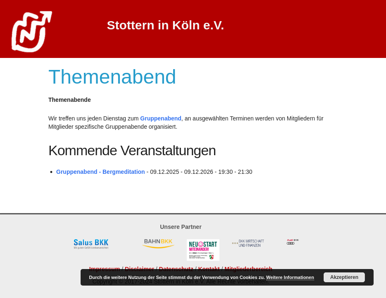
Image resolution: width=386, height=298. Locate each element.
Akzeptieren (344, 277)
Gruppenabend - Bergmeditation (100, 171)
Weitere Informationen (290, 277)
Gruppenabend (160, 118)
